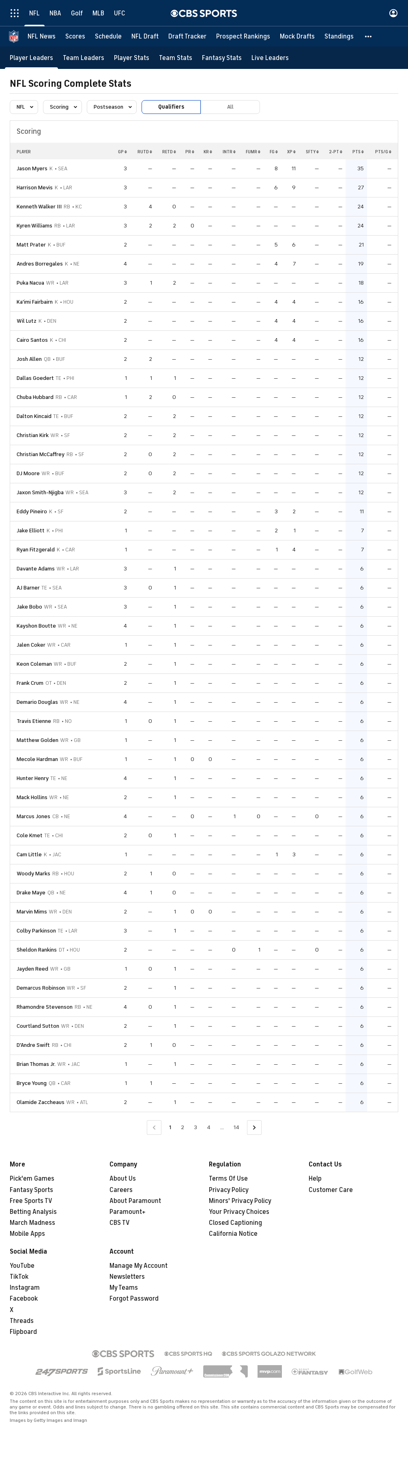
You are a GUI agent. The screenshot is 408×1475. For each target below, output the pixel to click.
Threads (22, 1321)
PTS (358, 151)
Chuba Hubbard (35, 397)
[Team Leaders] (83, 58)
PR (189, 151)
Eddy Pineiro (32, 511)
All (230, 106)
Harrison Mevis (35, 187)
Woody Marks (33, 873)
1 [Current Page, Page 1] (170, 1127)
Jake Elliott (31, 530)
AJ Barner (28, 587)
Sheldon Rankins (37, 949)
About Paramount (135, 1201)
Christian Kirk (33, 435)
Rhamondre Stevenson (45, 1006)
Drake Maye (31, 892)
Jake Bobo (29, 606)
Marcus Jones (33, 816)
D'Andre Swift (33, 1045)
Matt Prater (31, 244)
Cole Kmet (30, 835)
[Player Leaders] (31, 58)
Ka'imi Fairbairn (35, 301)
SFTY (312, 151)
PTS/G (383, 151)
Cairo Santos (32, 340)
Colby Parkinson (36, 930)
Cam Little (29, 854)
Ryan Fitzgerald (36, 549)
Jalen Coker (31, 644)
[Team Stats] (175, 58)
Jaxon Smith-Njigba (40, 492)
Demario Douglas (37, 702)
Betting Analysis (33, 1212)
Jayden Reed (32, 968)
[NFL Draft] (145, 36)
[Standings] (339, 36)
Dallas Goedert (35, 378)
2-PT (335, 151)
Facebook (24, 1299)
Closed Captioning (235, 1223)
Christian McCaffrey (40, 454)
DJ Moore (28, 473)
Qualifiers (171, 106)
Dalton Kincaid (34, 416)
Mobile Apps (27, 1234)
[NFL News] (41, 36)
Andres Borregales (40, 263)
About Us (123, 1179)
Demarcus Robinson (41, 987)
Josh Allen (29, 359)
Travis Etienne (34, 721)
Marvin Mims (32, 911)
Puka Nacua (30, 282)
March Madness (32, 1223)
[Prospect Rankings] (243, 36)
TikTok (19, 1277)
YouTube (22, 1266)
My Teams (124, 1288)
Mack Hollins (32, 797)
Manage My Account (138, 1266)
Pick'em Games (32, 1179)
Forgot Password (134, 1299)
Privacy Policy (229, 1190)
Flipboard (23, 1332)
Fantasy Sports (31, 1190)
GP (122, 151)
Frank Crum (30, 683)
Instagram (25, 1288)
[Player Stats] (131, 58)
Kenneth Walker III (39, 206)
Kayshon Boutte (36, 625)
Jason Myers (32, 168)
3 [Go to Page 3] (195, 1127)
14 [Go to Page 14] (236, 1127)
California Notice (233, 1234)
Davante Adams (36, 568)
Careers (121, 1190)
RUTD (144, 151)
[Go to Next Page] (254, 1127)
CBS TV (120, 1223)
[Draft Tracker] (187, 36)
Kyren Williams (34, 225)
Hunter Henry (33, 778)
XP (291, 151)
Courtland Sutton (38, 1026)
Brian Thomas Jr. (36, 1064)
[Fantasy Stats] (222, 58)
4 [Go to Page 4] (208, 1127)
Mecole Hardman (37, 759)
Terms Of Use (228, 1179)
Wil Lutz (27, 320)
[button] (369, 36)
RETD (169, 151)
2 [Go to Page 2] (182, 1127)
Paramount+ (128, 1212)
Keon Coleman (34, 663)
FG (274, 151)
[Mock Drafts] (297, 36)
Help (315, 1179)
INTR (229, 151)
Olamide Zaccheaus (40, 1102)
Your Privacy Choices (239, 1212)
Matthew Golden (37, 740)
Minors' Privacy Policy (240, 1201)
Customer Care (331, 1190)
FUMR (253, 151)
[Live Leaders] (270, 58)
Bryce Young (32, 1083)
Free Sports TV (31, 1201)
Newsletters (127, 1277)
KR (208, 151)
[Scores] (75, 36)
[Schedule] (108, 36)
